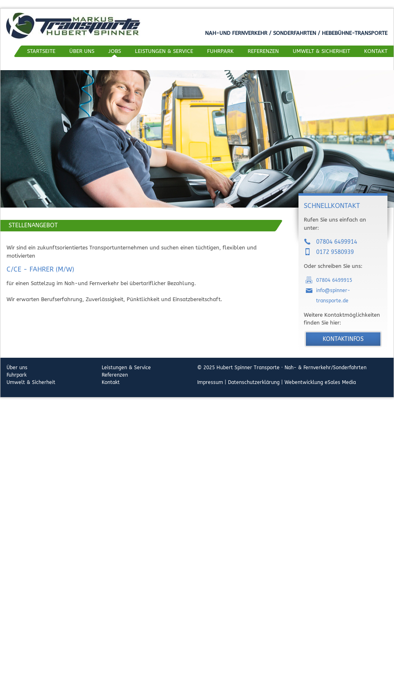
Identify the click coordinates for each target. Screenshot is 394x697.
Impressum (210, 382)
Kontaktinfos (343, 339)
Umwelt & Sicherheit (321, 51)
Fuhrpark (220, 51)
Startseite (41, 51)
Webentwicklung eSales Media (320, 382)
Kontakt (375, 51)
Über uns (81, 51)
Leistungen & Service (164, 51)
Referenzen (263, 51)
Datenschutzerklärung (254, 382)
